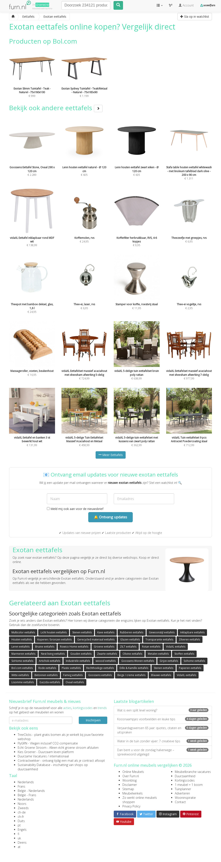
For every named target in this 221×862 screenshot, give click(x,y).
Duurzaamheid (185, 776)
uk (19, 838)
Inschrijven (93, 720)
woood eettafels (106, 661)
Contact (180, 802)
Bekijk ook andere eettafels (56, 107)
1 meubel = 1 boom (189, 785)
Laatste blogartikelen (134, 701)
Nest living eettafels (53, 654)
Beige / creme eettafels (131, 675)
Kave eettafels (105, 632)
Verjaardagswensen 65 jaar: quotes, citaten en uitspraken (162, 730)
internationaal (59, 756)
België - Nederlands (31, 791)
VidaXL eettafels (175, 646)
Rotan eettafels (151, 646)
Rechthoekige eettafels (100, 668)
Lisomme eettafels (22, 682)
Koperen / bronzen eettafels (54, 639)
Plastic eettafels (71, 668)
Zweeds (23, 808)
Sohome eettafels (194, 661)
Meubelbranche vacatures (193, 772)
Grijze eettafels (169, 661)
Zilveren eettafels (189, 639)
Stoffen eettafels (184, 654)
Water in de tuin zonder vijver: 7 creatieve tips (162, 741)
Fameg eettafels (73, 675)
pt (19, 825)
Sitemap (128, 789)
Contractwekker (28, 760)
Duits (21, 821)
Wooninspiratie (185, 798)
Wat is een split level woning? (162, 710)
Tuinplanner (183, 789)
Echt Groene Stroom (32, 748)
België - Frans (27, 795)
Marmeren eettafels (23, 654)
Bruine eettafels (44, 646)
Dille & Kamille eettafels (134, 668)
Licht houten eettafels (54, 632)
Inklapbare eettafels (192, 632)
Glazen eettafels (130, 639)
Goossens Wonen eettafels (137, 661)
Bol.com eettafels (22, 668)
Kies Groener (27, 752)
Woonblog (129, 780)
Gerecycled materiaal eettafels (96, 639)
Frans (21, 786)
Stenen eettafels (82, 632)
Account (186, 5)
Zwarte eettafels (107, 654)
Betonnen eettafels (46, 675)
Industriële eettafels (78, 661)
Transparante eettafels (159, 639)
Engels (22, 829)
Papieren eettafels (190, 668)
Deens (22, 842)
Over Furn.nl (130, 776)
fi (18, 834)
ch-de (22, 812)
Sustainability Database (34, 765)
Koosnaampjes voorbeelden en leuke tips (162, 719)
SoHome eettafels (22, 661)
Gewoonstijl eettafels (162, 632)
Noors (22, 804)
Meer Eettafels (110, 455)
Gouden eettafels (81, 654)
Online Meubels (133, 772)
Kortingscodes (185, 780)
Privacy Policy (131, 806)
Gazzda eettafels (49, 682)
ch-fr (21, 817)
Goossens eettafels (100, 675)
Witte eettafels (20, 675)
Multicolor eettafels (23, 632)
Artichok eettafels (49, 661)
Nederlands (26, 782)
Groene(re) (42, 4)
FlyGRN (22, 743)
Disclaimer (129, 785)
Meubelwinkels (132, 793)
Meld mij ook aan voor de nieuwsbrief (75, 509)
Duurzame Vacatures (32, 756)
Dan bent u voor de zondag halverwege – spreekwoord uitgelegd (162, 752)
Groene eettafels (104, 646)
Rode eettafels (47, 668)
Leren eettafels (20, 646)
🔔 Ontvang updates (110, 517)
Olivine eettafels (132, 654)
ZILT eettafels (128, 646)
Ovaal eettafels (75, 682)
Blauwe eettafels (161, 675)
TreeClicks (25, 735)
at (19, 847)
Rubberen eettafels (131, 632)
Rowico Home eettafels (74, 646)
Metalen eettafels (158, 654)
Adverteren (182, 793)
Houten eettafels (21, 639)
